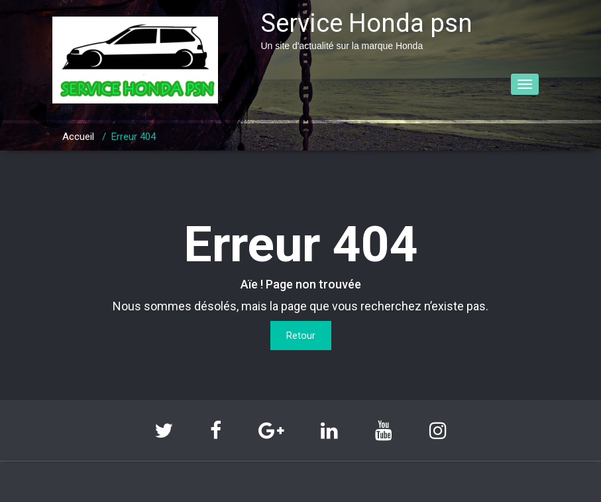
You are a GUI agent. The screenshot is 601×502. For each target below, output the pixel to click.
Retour (300, 336)
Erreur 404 (133, 137)
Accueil (78, 137)
